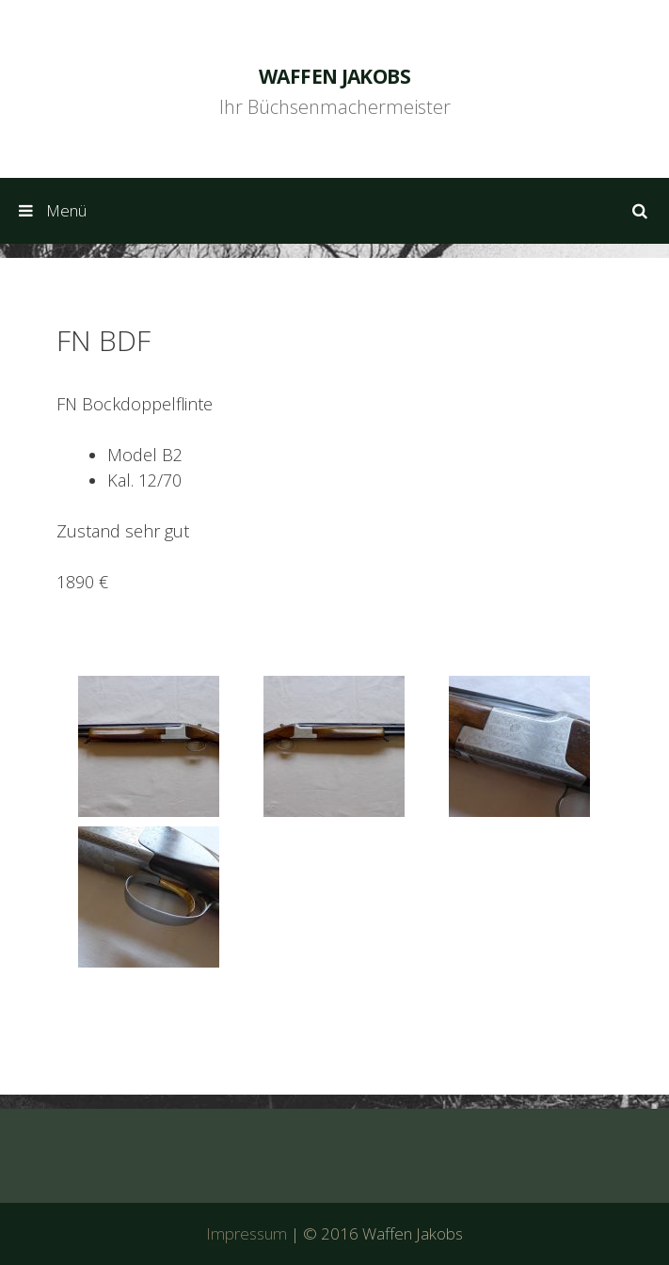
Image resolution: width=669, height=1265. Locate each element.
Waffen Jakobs (334, 76)
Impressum (246, 1233)
